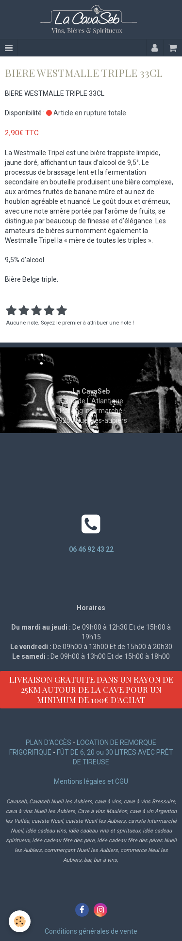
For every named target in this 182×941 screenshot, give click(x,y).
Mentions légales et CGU (91, 781)
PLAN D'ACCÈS (48, 742)
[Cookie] (20, 921)
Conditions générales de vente (91, 931)
